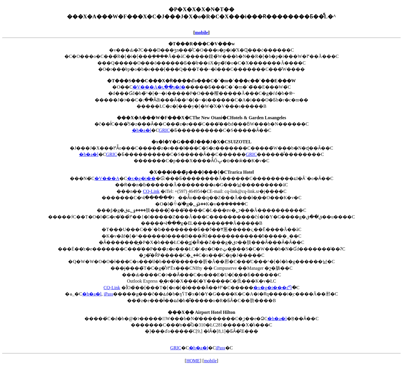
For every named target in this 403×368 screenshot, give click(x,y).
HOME (193, 360)
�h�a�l (141, 130)
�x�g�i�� (141, 178)
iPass (108, 293)
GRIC (164, 130)
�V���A (106, 178)
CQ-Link (151, 191)
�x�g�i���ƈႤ (272, 287)
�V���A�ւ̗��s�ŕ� (159, 87)
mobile (201, 32)
